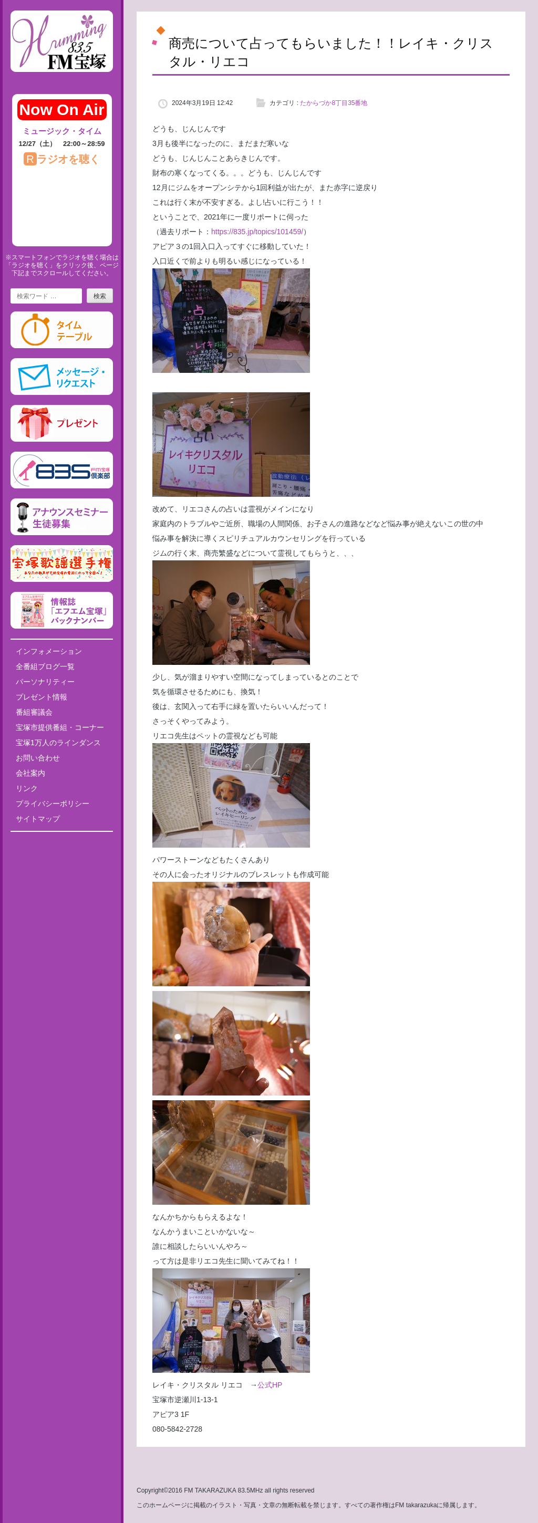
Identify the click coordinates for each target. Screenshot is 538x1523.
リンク (27, 788)
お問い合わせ (38, 758)
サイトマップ (38, 819)
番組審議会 (34, 712)
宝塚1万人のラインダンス (58, 742)
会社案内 (30, 773)
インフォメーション (49, 651)
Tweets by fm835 (62, 843)
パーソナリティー (45, 681)
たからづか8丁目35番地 (333, 103)
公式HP (269, 1385)
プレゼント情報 (41, 697)
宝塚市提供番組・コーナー (60, 727)
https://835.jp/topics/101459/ (257, 231)
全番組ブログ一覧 (45, 666)
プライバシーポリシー (52, 803)
